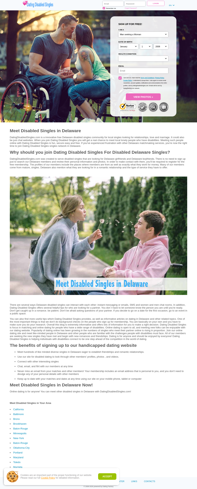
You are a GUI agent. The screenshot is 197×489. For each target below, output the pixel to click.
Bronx (16, 419)
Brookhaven (20, 423)
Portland (18, 452)
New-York (18, 438)
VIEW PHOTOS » (143, 96)
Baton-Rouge (20, 428)
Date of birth (125, 42)
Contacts (149, 481)
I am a (121, 30)
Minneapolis (20, 433)
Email (121, 66)
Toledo (17, 462)
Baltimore (18, 414)
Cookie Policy (48, 478)
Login (156, 3)
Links (134, 481)
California (18, 409)
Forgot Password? (131, 8)
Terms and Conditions (147, 77)
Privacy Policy (159, 77)
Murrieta (17, 467)
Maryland (18, 457)
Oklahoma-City (21, 447)
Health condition (127, 54)
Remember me (109, 8)
